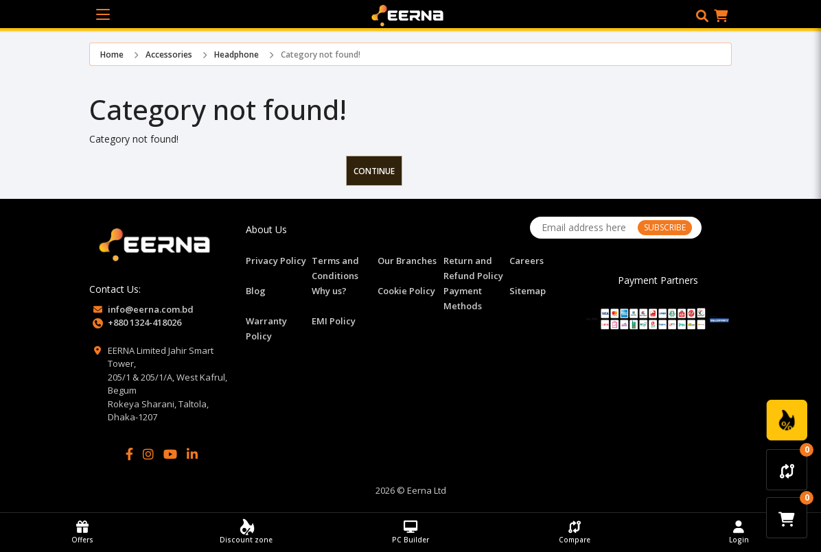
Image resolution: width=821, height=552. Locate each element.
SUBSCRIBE (665, 227)
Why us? (329, 291)
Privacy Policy (276, 260)
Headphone (236, 54)
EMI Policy (334, 321)
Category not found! (320, 54)
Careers (526, 260)
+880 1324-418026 (144, 322)
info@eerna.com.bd (151, 309)
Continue (374, 171)
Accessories (169, 54)
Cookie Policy (406, 291)
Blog (256, 291)
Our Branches (407, 260)
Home (112, 54)
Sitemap (527, 291)
